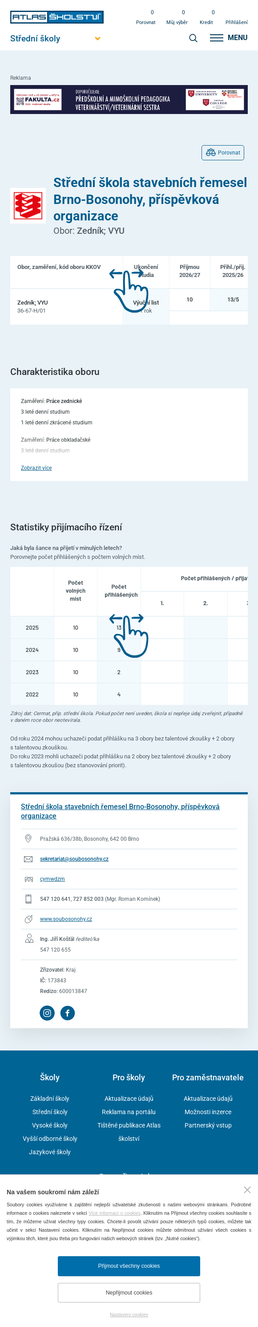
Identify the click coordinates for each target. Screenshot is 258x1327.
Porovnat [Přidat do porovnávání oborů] (229, 153)
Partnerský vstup (208, 1125)
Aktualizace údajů (129, 1098)
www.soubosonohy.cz (66, 919)
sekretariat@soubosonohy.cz (74, 859)
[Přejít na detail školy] (129, 812)
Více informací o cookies (115, 1213)
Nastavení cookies (129, 1314)
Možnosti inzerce (208, 1111)
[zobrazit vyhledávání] (193, 38)
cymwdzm (52, 879)
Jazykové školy (50, 1152)
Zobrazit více (36, 468)
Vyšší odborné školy (50, 1138)
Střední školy (50, 1111)
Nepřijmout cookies (129, 1293)
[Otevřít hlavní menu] (57, 38)
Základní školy (49, 1098)
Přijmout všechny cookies (129, 1266)
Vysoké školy (50, 1125)
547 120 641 (55, 899)
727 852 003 (88, 899)
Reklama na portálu (129, 1111)
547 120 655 (55, 950)
